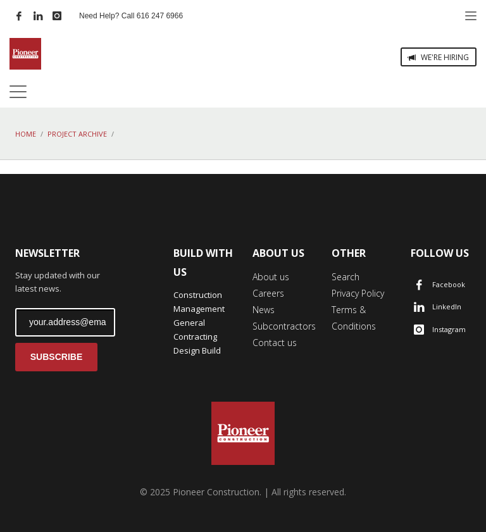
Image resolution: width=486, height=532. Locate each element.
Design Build (197, 350)
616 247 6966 (160, 15)
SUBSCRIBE (56, 357)
